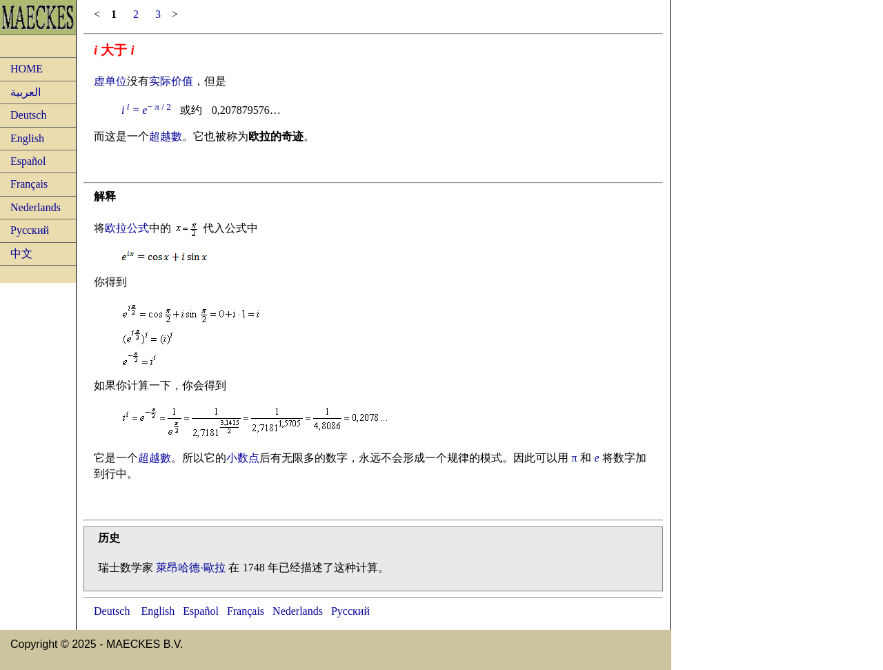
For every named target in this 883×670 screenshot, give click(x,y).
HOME (26, 69)
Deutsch (28, 115)
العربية (25, 92)
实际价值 (171, 81)
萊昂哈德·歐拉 (190, 567)
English (27, 138)
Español (28, 161)
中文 (21, 253)
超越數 (165, 136)
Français (29, 184)
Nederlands (35, 207)
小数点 (242, 458)
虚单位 (110, 81)
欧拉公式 (127, 228)
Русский (29, 230)
